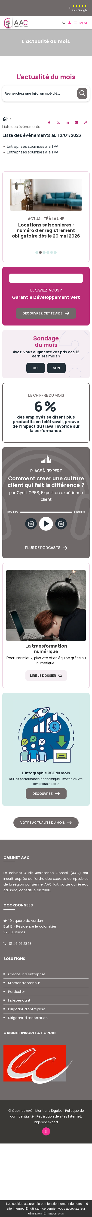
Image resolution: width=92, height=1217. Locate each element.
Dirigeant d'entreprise (26, 1009)
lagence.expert (46, 1122)
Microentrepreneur (24, 982)
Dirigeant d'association (28, 1017)
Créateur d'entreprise (27, 974)
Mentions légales (48, 1110)
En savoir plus (53, 1213)
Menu (81, 22)
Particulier (16, 991)
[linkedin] (70, 8)
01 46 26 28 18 (20, 943)
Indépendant (19, 1000)
